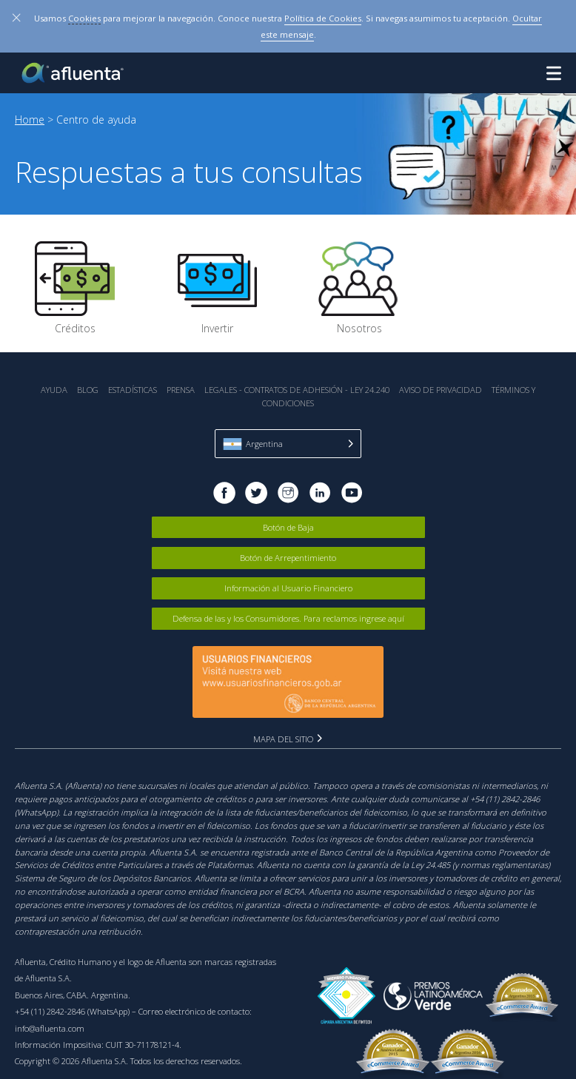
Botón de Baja (288, 527)
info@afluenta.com (49, 1028)
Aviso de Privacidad (440, 389)
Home (29, 119)
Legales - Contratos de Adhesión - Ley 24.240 (296, 389)
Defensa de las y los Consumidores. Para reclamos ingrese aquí (288, 618)
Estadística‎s (132, 389)
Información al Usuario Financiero (288, 588)
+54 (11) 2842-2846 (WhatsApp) (72, 1011)
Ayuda (54, 389)
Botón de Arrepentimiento (288, 557)
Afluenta (74, 73)
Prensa (181, 389)
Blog (87, 389)
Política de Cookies (322, 18)
